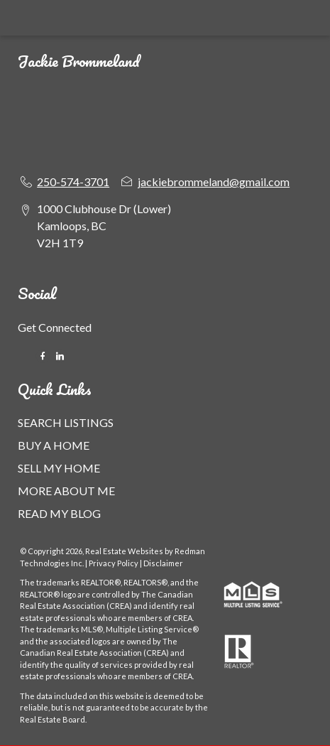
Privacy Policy (113, 563)
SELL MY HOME (59, 468)
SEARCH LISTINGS (66, 422)
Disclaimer (163, 563)
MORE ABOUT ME (66, 490)
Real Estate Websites (125, 551)
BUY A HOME (53, 445)
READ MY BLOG (59, 513)
